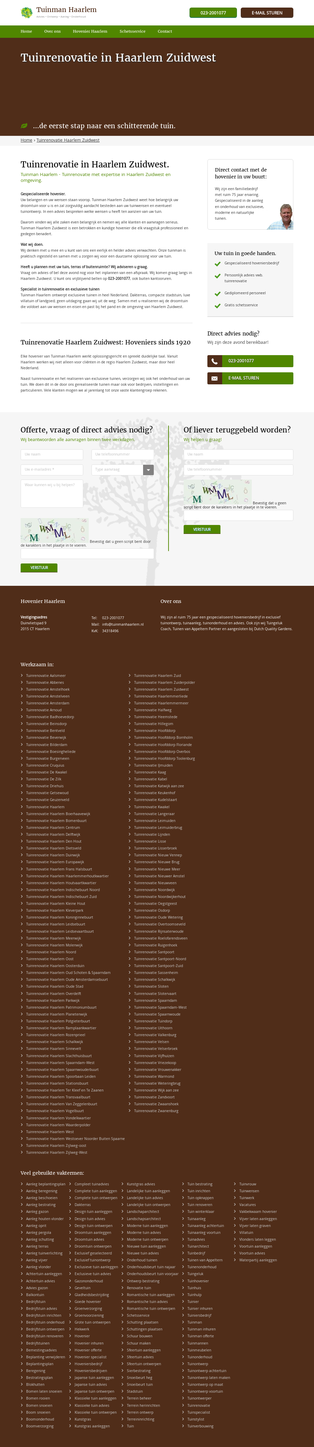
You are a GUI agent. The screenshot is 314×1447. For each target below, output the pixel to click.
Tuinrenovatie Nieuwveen (155, 883)
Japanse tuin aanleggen (94, 1378)
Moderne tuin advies (144, 1233)
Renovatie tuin (139, 1288)
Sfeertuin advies (140, 1358)
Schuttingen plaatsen (144, 1330)
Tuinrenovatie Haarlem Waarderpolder (58, 1125)
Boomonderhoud (40, 1420)
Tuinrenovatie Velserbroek (155, 1049)
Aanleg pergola (38, 1233)
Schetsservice (138, 1316)
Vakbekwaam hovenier (258, 1212)
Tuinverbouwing (200, 1427)
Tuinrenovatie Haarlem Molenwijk (54, 946)
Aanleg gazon (37, 1212)
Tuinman (194, 1323)
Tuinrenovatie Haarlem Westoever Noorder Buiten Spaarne (75, 1139)
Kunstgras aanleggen (92, 1427)
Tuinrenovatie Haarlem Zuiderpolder (164, 683)
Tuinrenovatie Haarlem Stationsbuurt (57, 1084)
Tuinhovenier (198, 1282)
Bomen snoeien (39, 1406)
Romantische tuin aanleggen (151, 1295)
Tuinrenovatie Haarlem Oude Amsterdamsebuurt (67, 980)
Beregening (35, 1371)
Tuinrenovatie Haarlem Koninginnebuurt (59, 918)
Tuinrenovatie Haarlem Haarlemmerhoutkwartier (67, 877)
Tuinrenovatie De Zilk (43, 780)
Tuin (130, 1427)
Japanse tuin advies (91, 1385)
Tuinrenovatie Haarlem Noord (51, 953)
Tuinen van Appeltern (205, 1261)
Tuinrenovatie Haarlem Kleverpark (54, 911)
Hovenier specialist (91, 1358)
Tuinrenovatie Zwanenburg (156, 1111)
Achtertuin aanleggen (44, 1274)
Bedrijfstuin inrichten (43, 1316)
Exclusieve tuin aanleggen (96, 1267)
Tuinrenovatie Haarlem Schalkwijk (54, 1042)
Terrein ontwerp (140, 1413)
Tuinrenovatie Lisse (150, 842)
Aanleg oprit (36, 1226)
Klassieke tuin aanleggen (95, 1399)
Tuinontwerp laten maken (208, 1378)
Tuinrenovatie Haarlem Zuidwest (161, 690)
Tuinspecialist (198, 1413)
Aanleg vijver (36, 1261)
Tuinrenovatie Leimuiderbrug (158, 828)
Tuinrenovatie (198, 1406)
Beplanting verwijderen (45, 1358)
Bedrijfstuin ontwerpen (45, 1330)
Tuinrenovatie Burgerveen (47, 759)
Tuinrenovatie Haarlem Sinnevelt (53, 1049)
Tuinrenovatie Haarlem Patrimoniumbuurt (61, 1008)
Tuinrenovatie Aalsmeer (46, 676)
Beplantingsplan (39, 1364)
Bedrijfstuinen (38, 1344)
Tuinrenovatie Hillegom (153, 724)
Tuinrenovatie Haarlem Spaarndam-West (60, 1063)
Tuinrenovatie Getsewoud (47, 793)
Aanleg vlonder (38, 1267)
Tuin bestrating (200, 1185)
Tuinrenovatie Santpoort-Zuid (158, 966)
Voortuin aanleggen (255, 1247)
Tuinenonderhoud (201, 1267)
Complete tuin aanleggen (96, 1191)
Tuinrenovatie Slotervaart (155, 994)
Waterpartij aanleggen (258, 1261)
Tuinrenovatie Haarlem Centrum (53, 828)
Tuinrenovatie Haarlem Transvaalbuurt (58, 1098)
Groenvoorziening (89, 1316)
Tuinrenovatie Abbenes (45, 683)
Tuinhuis (194, 1288)
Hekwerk (82, 1330)
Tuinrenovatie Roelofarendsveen (160, 939)
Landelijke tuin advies (145, 1198)
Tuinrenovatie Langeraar (154, 814)
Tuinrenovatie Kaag (150, 773)
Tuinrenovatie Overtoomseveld (159, 925)
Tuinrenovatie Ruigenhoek (155, 946)
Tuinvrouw (247, 1185)
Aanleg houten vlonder (45, 1219)
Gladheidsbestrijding (92, 1295)
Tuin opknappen (200, 1198)
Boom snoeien (38, 1413)
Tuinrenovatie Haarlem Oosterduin (55, 966)
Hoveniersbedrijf (88, 1364)
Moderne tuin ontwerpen (147, 1240)
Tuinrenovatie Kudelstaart (155, 800)
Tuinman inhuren (201, 1330)
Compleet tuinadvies (92, 1185)
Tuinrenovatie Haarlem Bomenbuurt (56, 821)
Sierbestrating (139, 1371)
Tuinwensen (249, 1191)
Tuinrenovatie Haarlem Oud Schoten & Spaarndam (68, 973)
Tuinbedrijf (196, 1254)
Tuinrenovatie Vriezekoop (155, 1063)
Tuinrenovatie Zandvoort (154, 1098)
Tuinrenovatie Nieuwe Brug (157, 862)
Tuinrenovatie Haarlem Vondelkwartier (58, 1119)
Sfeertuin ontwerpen (144, 1364)
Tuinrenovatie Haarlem (45, 807)
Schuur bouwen (139, 1337)
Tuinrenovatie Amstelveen (47, 697)
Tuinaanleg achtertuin (205, 1226)
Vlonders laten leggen (257, 1240)
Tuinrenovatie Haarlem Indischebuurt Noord (63, 890)
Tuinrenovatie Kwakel (152, 807)
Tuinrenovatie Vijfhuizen (154, 1056)
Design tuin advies (90, 1219)
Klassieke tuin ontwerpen (96, 1413)
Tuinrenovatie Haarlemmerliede (161, 697)
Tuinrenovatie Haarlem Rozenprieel (55, 1035)
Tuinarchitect (198, 1247)
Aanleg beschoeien (41, 1198)
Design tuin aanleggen (93, 1212)
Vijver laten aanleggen (258, 1219)
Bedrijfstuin (35, 1302)
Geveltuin (82, 1288)
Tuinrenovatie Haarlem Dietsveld (53, 849)
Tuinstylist (195, 1420)
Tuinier (193, 1302)
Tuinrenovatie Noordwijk (154, 890)
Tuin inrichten (198, 1191)
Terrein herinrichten (143, 1406)
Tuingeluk (195, 1274)
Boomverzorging (40, 1427)
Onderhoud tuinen (142, 1261)
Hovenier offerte (88, 1351)
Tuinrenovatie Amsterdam (47, 704)
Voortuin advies (252, 1254)
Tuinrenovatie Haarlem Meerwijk (53, 939)
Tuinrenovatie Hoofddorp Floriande (163, 745)
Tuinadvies (196, 1240)
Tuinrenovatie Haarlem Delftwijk (53, 835)
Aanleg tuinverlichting (44, 1254)
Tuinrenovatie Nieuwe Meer (157, 870)
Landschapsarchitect (144, 1219)
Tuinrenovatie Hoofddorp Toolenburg (164, 759)
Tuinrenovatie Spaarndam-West (160, 1008)
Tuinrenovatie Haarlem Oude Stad (54, 987)
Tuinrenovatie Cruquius (45, 766)
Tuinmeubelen (199, 1351)
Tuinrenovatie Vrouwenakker (157, 1070)
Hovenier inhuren (89, 1344)
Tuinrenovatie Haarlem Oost (50, 959)
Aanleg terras (37, 1247)
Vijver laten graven (255, 1226)
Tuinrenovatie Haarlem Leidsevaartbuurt (60, 932)
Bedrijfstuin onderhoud (45, 1323)
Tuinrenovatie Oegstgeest (155, 904)
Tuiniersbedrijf (199, 1316)
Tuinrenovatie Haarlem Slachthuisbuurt (59, 1056)
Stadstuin (135, 1392)
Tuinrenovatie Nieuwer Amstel (159, 877)
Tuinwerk (246, 1198)
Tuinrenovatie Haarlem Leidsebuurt (55, 925)
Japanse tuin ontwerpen (94, 1392)
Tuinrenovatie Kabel (150, 780)
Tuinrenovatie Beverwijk (46, 738)
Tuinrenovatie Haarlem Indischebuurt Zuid (61, 897)
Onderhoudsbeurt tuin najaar (151, 1267)
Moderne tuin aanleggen (147, 1226)
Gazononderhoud (89, 1282)
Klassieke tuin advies (92, 1406)
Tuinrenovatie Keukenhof (154, 793)
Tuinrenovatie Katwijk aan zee (159, 786)
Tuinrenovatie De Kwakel (46, 773)
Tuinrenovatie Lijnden (152, 835)
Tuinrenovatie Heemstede (155, 717)
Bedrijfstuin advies (41, 1309)
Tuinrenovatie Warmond (154, 1077)
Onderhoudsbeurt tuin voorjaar (152, 1274)
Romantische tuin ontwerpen (151, 1309)
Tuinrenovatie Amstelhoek (47, 690)
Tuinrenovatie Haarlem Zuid (157, 676)
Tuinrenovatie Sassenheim (156, 973)
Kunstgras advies (141, 1185)
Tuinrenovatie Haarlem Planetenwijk (56, 1015)
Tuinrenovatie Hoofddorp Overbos (162, 752)
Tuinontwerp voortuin (205, 1392)
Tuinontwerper (199, 1399)
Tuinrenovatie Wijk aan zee (156, 1091)
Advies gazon (37, 1288)
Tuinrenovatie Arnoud (44, 711)
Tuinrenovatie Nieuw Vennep (158, 856)
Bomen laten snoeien (44, 1392)
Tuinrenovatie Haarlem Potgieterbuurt (58, 1022)
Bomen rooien (38, 1399)
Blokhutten (35, 1385)
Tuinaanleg (196, 1219)
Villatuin (246, 1233)
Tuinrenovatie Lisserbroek (155, 849)
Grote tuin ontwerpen (92, 1323)
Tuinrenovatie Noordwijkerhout (160, 897)
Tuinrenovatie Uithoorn (153, 1029)
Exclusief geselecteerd (93, 1254)
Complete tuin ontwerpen (96, 1198)
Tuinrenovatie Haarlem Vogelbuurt (55, 1111)
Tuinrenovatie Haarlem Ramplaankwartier (61, 1029)
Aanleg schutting (40, 1240)
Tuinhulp (194, 1295)
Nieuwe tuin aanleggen (146, 1247)
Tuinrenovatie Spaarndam (155, 1001)
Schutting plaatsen (142, 1323)
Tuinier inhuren (200, 1309)
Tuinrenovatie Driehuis (45, 786)
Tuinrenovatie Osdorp (152, 911)
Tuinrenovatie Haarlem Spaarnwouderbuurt (62, 1070)
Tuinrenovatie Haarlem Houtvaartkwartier (61, 883)
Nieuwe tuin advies (143, 1254)
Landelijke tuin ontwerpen (148, 1205)
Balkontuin (35, 1295)
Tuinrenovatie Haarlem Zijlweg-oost (56, 1146)
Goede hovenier (88, 1302)
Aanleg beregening (41, 1191)
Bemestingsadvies (41, 1351)
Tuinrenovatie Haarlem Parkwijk (52, 1001)
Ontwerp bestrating (143, 1282)
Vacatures (247, 1205)
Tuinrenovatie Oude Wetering (158, 918)
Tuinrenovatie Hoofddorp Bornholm (163, 738)
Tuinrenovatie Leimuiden (154, 821)
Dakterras (83, 1205)
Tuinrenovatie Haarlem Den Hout (54, 842)
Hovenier (82, 1337)
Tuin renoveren (199, 1205)
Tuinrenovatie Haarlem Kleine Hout (55, 904)
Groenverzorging (88, 1309)
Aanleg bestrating (41, 1205)
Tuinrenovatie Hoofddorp (154, 731)
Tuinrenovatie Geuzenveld (47, 800)
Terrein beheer (139, 1399)
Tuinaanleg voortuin (203, 1233)
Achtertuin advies (40, 1282)
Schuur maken (139, 1344)
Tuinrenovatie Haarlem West (50, 1132)
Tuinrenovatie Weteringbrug (157, 1084)
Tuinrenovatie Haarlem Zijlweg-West (56, 1153)
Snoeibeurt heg (139, 1378)
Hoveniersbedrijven (91, 1371)
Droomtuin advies (89, 1240)
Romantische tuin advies (147, 1302)
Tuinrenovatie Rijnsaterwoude (159, 932)
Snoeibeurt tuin (140, 1385)
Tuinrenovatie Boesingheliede (51, 752)
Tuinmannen (197, 1344)
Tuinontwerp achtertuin (206, 1371)
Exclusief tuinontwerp (92, 1261)
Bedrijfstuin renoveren (44, 1337)
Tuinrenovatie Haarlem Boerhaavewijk (58, 814)
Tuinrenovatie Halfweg (153, 711)
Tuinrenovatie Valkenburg (155, 1035)
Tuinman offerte (200, 1337)
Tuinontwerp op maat (205, 1385)
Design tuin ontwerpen (93, 1226)
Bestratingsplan (39, 1378)
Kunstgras (83, 1420)
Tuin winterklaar (200, 1212)
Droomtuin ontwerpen (93, 1247)
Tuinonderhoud (199, 1358)
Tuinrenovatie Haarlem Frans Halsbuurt (59, 870)
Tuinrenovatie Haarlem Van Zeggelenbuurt (61, 1104)
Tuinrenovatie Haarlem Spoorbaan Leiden (61, 1077)
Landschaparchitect (143, 1212)
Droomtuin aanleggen (93, 1233)
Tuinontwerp (197, 1364)
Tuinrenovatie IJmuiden (153, 766)
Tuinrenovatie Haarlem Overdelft (53, 994)
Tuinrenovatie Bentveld (45, 731)
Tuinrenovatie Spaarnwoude (157, 1015)
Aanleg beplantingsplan (45, 1185)
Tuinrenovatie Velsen (151, 1042)
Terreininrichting (140, 1420)
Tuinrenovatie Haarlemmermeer (161, 704)
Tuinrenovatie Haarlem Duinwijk (53, 856)
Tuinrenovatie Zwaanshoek (156, 1104)
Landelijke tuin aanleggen (148, 1191)
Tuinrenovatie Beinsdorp (46, 724)
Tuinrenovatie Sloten (151, 987)
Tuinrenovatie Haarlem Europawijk (55, 862)
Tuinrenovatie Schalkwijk (154, 980)
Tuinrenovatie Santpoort (154, 953)
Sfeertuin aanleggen (144, 1351)
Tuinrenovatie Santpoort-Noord (160, 959)
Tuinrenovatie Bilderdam (46, 745)
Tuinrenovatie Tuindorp (153, 1022)
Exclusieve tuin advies (93, 1274)
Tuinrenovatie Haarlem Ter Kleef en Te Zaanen (65, 1091)
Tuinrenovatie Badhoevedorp (50, 717)
